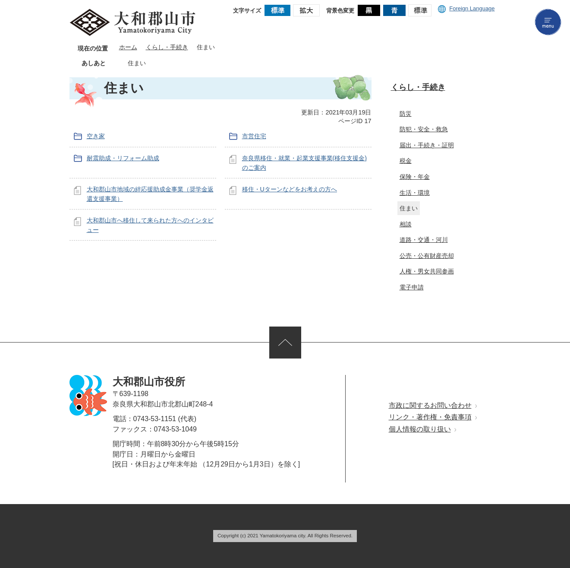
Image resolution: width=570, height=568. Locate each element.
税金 (406, 160)
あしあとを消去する (152, 63)
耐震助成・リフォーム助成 (123, 158)
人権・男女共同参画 (427, 271)
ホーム (128, 47)
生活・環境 (415, 192)
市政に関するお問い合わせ (430, 405)
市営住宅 (254, 136)
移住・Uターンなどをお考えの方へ (289, 189)
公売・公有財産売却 (427, 255)
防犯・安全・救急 (424, 129)
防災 (406, 113)
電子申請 (412, 287)
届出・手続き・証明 (427, 145)
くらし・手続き (167, 47)
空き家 (96, 136)
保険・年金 (415, 176)
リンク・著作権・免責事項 (430, 417)
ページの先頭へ (285, 343)
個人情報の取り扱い (420, 429)
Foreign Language (466, 8)
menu (548, 22)
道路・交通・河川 (424, 239)
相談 (406, 224)
